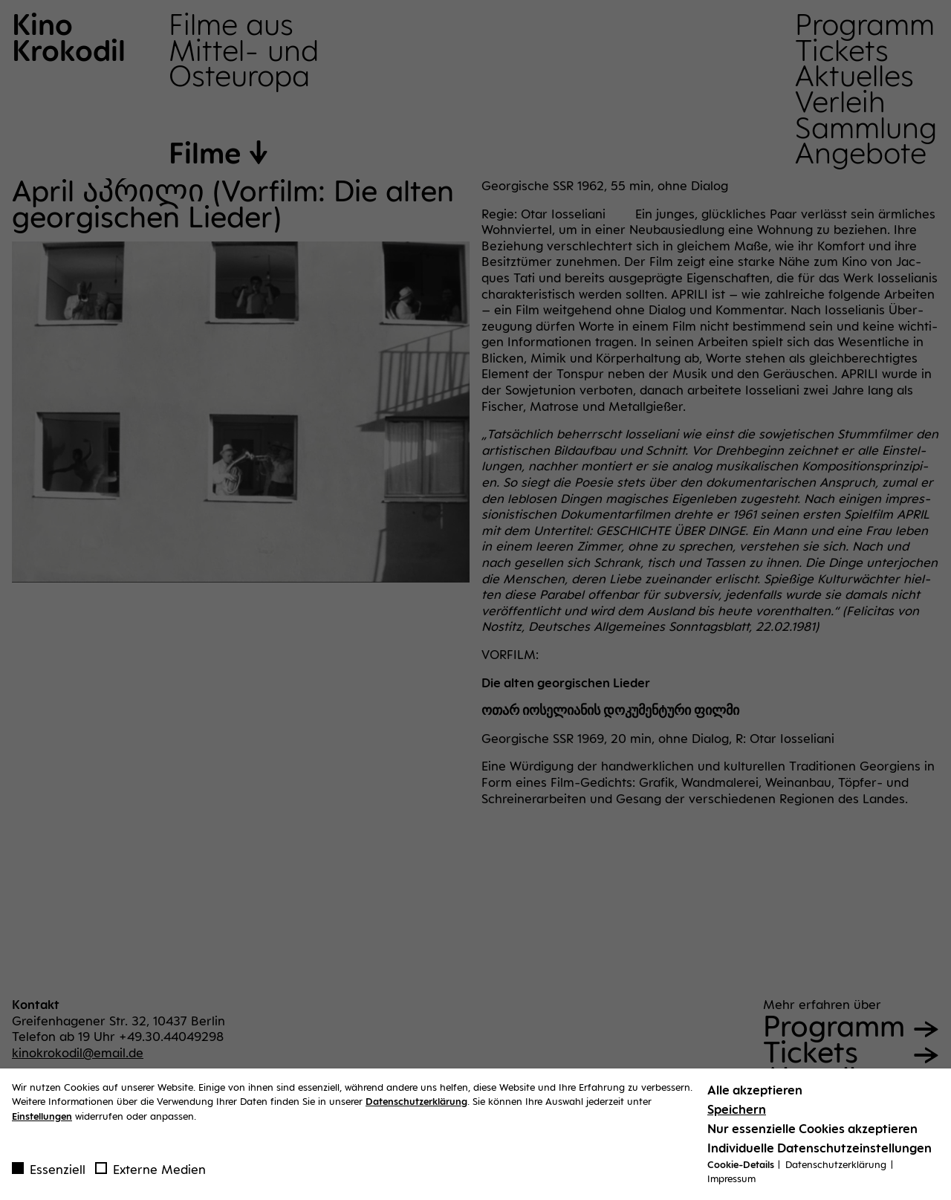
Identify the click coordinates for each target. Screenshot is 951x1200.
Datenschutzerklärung (416, 1106)
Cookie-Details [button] (741, 1168)
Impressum (731, 1183)
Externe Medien (150, 1173)
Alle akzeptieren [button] (754, 1093)
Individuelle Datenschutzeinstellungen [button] (819, 1151)
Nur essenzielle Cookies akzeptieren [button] (812, 1132)
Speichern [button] (736, 1113)
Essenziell (48, 1173)
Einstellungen (42, 1120)
